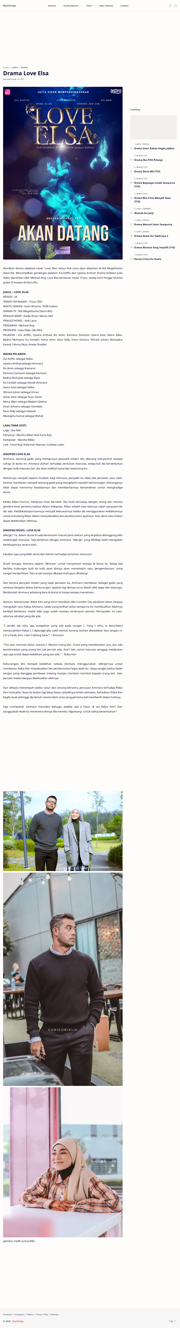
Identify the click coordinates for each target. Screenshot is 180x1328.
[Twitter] (30, 1314)
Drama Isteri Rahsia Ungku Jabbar (154, 148)
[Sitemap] (54, 1314)
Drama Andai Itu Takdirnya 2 (151, 235)
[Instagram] (19, 1314)
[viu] (145, 155)
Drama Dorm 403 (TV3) (147, 171)
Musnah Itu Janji (144, 213)
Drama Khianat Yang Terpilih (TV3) (154, 247)
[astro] (139, 144)
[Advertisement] (90, 38)
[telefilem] (147, 208)
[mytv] (139, 208)
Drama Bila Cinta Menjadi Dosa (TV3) (152, 199)
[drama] (146, 144)
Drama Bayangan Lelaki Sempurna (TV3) (154, 184)
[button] (170, 5)
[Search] (175, 5)
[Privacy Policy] (42, 1314)
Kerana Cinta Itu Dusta (147, 258)
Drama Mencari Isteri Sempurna (153, 224)
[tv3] (145, 167)
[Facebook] (7, 1314)
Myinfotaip (9, 5)
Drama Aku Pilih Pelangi (148, 159)
